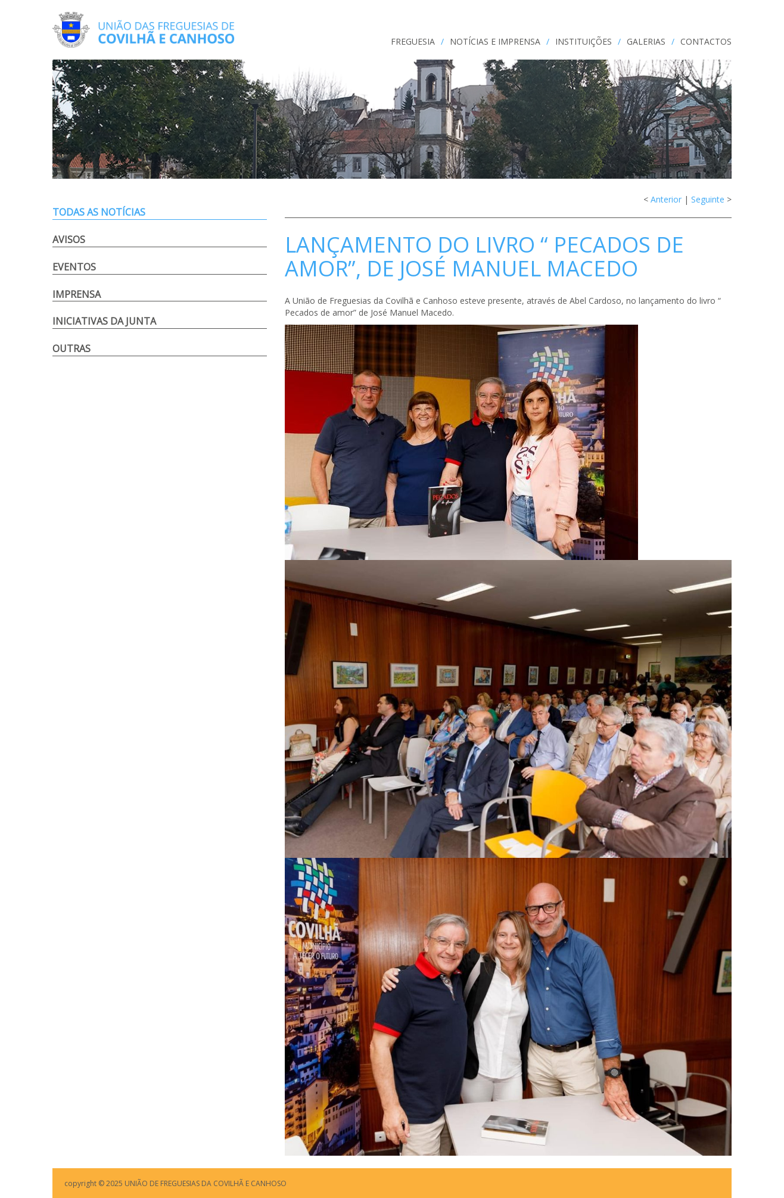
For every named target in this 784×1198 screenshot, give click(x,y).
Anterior (666, 199)
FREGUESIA (413, 41)
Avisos (68, 239)
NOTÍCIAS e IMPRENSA (495, 41)
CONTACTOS (706, 41)
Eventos (74, 266)
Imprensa (76, 294)
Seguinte (707, 199)
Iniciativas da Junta (104, 321)
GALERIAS (646, 41)
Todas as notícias (98, 212)
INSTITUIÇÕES (583, 41)
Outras (71, 348)
